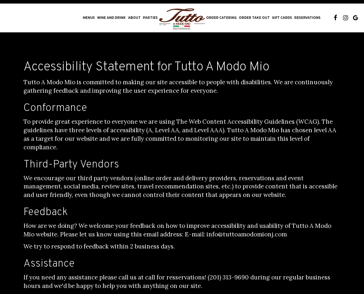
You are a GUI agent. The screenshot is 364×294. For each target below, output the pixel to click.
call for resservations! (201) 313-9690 (197, 277)
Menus (89, 17)
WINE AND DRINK (111, 17)
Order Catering (221, 17)
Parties (150, 17)
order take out (254, 17)
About (134, 17)
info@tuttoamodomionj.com (247, 234)
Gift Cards (282, 17)
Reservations (307, 17)
